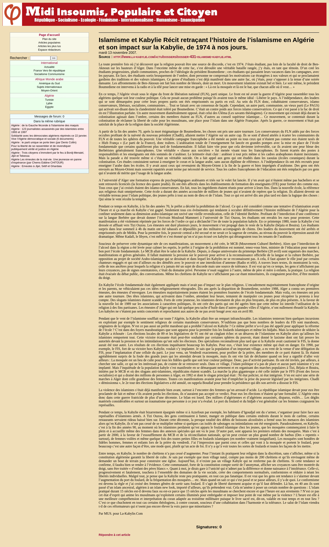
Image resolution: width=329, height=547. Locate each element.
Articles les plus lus (49, 46)
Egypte (49, 106)
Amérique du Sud (49, 83)
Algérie (49, 95)
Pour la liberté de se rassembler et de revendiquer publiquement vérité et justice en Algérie (41, 147)
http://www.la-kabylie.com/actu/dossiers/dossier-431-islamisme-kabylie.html (173, 57)
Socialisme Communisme (49, 74)
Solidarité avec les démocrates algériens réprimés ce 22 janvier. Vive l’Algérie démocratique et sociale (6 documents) (49, 137)
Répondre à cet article (114, 534)
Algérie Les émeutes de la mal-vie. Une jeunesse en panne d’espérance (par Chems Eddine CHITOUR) (46, 161)
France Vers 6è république (49, 70)
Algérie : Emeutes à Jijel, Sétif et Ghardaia (36, 166)
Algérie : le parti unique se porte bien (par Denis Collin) (43, 142)
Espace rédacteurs (49, 49)
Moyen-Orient (49, 90)
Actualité (49, 67)
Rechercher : (19, 58)
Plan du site (49, 39)
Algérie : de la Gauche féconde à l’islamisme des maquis (45, 125)
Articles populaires (49, 42)
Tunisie (49, 99)
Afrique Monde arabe (49, 79)
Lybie (49, 103)
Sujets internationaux (49, 86)
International (49, 63)
